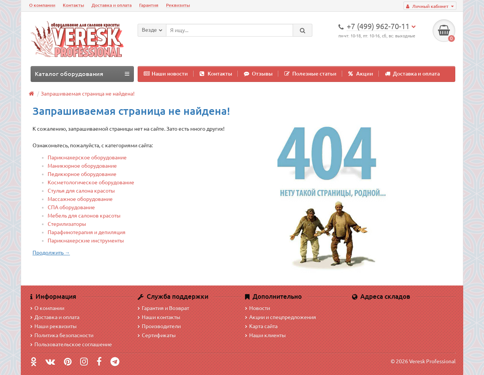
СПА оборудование (71, 207)
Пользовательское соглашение (71, 344)
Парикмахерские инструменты (86, 241)
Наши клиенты (265, 335)
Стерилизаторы (67, 224)
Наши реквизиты (53, 326)
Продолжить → (51, 253)
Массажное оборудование (80, 199)
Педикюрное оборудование (82, 174)
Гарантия (148, 5)
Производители (159, 326)
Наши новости (166, 74)
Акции (360, 74)
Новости (257, 308)
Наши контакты (159, 317)
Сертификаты (157, 335)
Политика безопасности (61, 335)
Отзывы (258, 74)
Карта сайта (261, 326)
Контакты (73, 5)
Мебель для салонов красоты (84, 216)
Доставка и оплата (112, 5)
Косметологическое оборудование (91, 182)
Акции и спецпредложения (280, 317)
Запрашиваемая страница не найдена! (88, 94)
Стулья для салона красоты (81, 191)
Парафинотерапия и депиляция (87, 232)
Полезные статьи (310, 74)
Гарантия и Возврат (163, 308)
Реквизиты (178, 5)
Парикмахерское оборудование (87, 157)
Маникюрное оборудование (82, 166)
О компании (42, 5)
